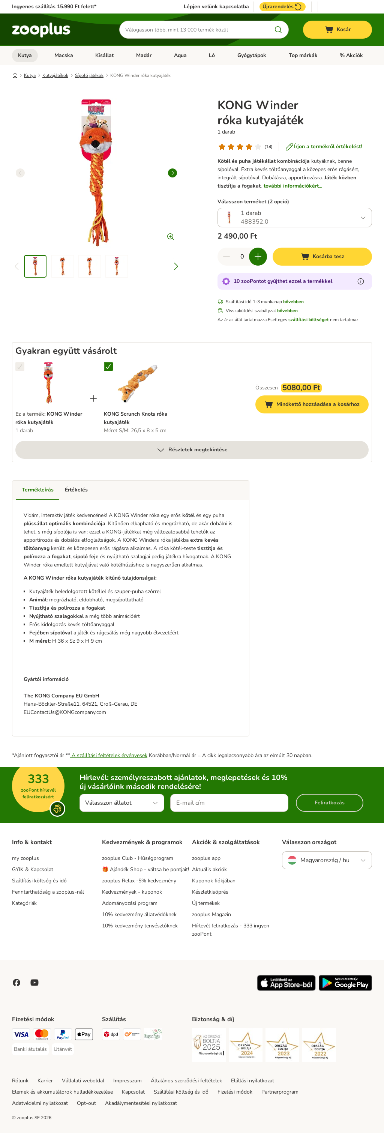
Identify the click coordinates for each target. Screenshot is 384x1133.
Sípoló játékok (89, 75)
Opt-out (86, 1103)
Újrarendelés (282, 6)
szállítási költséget (308, 320)
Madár (144, 55)
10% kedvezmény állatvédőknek (139, 914)
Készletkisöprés (210, 892)
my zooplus (25, 858)
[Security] (209, 1046)
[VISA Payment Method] (21, 1035)
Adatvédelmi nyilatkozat (40, 1103)
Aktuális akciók (209, 869)
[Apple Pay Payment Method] (84, 1035)
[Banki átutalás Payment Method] (30, 1049)
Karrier (45, 1080)
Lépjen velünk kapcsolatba (216, 6)
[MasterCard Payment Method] (42, 1035)
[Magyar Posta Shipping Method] (153, 1035)
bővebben (293, 302)
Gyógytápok (251, 55)
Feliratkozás (330, 802)
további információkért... (293, 185)
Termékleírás (38, 489)
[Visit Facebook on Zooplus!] (16, 982)
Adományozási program (130, 903)
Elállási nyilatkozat (252, 1080)
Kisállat (104, 55)
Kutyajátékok (55, 75)
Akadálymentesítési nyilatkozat (141, 1103)
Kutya (25, 55)
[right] (172, 172)
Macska (63, 55)
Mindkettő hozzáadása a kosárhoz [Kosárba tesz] (316, 405)
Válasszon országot (309, 842)
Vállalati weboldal (83, 1080)
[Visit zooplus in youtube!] (34, 982)
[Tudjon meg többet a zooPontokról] (361, 281)
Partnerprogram (279, 1091)
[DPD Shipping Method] (111, 1035)
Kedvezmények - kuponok (132, 892)
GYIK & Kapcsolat (32, 869)
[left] (20, 172)
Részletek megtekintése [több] (192, 449)
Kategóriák (24, 903)
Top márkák (303, 55)
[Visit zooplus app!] (286, 989)
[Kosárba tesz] (322, 257)
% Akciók (351, 55)
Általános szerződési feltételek (186, 1080)
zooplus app (206, 858)
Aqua (180, 55)
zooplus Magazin (211, 914)
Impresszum (127, 1080)
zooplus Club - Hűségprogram (137, 858)
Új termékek (206, 903)
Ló (212, 55)
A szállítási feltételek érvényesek (108, 755)
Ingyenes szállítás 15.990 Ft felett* (54, 6)
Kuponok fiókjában (214, 880)
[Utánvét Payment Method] (63, 1049)
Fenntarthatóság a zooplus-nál (48, 892)
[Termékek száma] (242, 257)
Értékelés (76, 489)
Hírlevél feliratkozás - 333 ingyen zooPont (230, 930)
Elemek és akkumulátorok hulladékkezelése (62, 1091)
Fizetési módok (235, 1091)
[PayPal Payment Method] (63, 1035)
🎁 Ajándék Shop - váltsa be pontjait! (145, 869)
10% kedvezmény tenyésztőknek (140, 925)
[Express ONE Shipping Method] (132, 1035)
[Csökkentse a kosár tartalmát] (227, 257)
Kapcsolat (133, 1091)
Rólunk (20, 1080)
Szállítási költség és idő (39, 880)
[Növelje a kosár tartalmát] (258, 257)
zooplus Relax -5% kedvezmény (139, 880)
